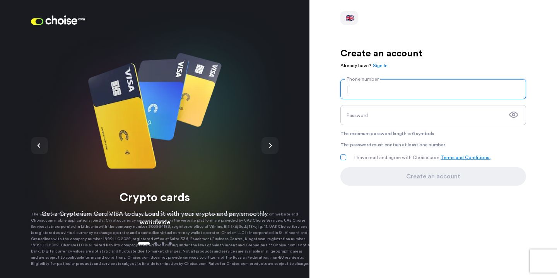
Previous (39, 145)
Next (269, 145)
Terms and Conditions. (465, 157)
